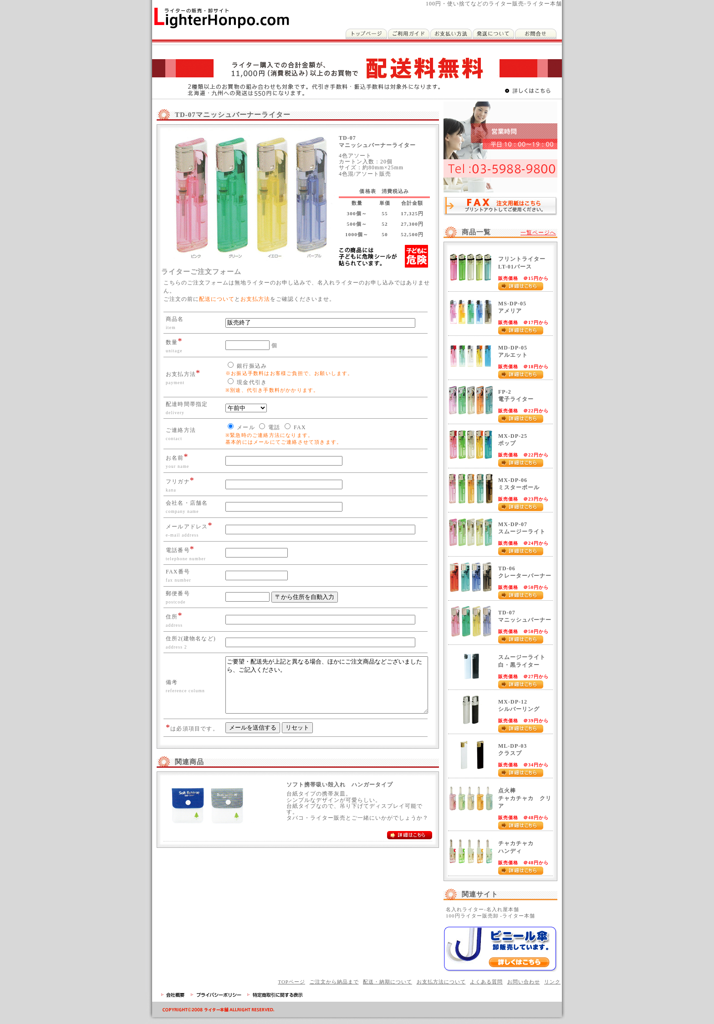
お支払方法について (441, 981)
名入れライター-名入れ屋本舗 (482, 909)
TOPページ (291, 981)
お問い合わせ (523, 981)
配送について (217, 299)
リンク (552, 981)
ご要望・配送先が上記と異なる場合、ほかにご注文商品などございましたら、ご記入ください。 (322, 700)
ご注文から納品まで (334, 981)
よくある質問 (486, 981)
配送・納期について (387, 981)
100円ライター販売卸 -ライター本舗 (490, 915)
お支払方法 (255, 299)
